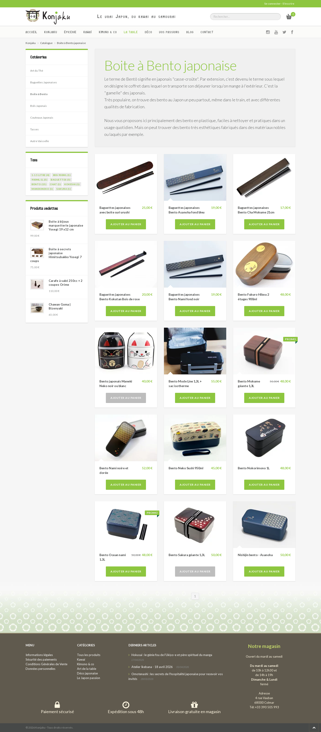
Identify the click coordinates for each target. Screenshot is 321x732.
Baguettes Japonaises (43, 82)
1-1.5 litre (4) (41, 175)
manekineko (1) (42, 188)
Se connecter (272, 3)
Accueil (31, 32)
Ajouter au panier (125, 224)
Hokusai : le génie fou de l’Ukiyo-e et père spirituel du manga (171, 655)
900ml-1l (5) (39, 179)
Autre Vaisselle (39, 141)
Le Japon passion (88, 678)
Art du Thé (36, 70)
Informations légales (39, 655)
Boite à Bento (39, 94)
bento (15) (39, 184)
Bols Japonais (38, 106)
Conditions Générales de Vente (46, 664)
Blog (190, 32)
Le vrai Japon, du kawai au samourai (136, 16)
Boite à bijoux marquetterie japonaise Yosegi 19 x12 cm (66, 225)
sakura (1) (63, 188)
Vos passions (169, 32)
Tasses (34, 129)
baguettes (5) (61, 179)
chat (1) (55, 184)
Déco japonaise (87, 673)
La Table (131, 32)
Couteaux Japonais (41, 117)
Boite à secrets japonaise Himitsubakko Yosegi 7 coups (56, 255)
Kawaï (87, 32)
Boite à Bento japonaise (170, 65)
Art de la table (86, 669)
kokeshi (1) (72, 184)
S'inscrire (288, 3)
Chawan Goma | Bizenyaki (60, 306)
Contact (207, 32)
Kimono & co (108, 32)
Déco (148, 32)
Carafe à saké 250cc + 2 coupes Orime (66, 282)
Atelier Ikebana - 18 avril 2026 (152, 667)
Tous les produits (88, 655)
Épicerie (70, 32)
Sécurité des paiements (41, 659)
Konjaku (50, 32)
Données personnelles (40, 669)
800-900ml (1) (62, 175)
